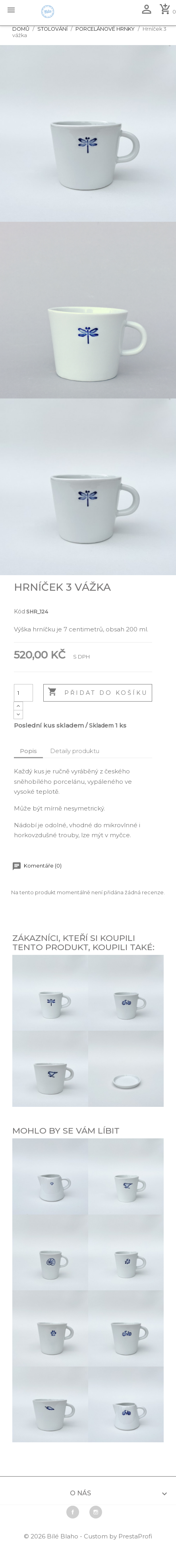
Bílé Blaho (63, 1536)
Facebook (72, 1512)
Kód (19, 611)
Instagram (95, 1512)
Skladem (101, 725)
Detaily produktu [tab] (74, 751)
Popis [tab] (28, 751)
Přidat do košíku (98, 692)
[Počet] (23, 693)
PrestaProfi (135, 1536)
